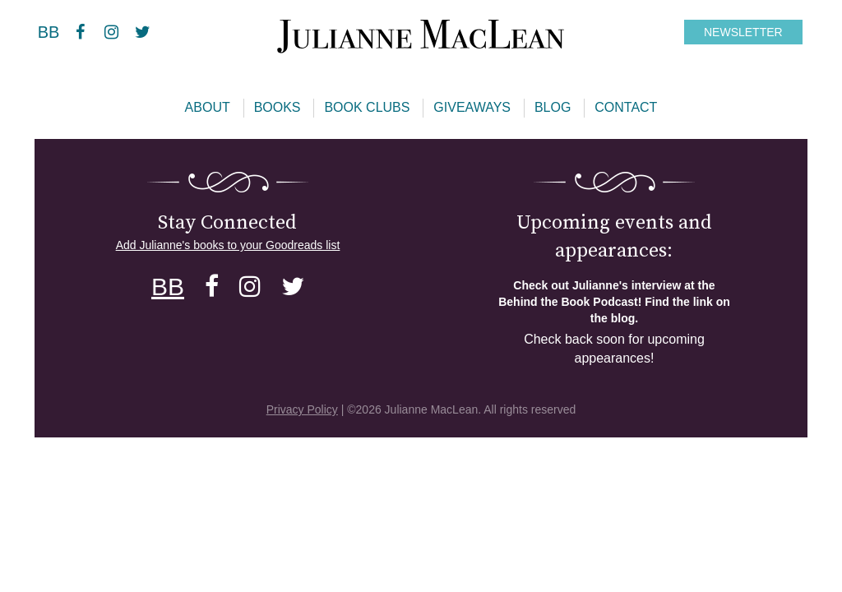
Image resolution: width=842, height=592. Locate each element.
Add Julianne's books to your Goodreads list (228, 245)
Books (277, 107)
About (207, 107)
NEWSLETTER (743, 32)
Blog (552, 107)
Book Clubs (366, 107)
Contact (625, 107)
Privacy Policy (302, 409)
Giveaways (472, 107)
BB (49, 32)
